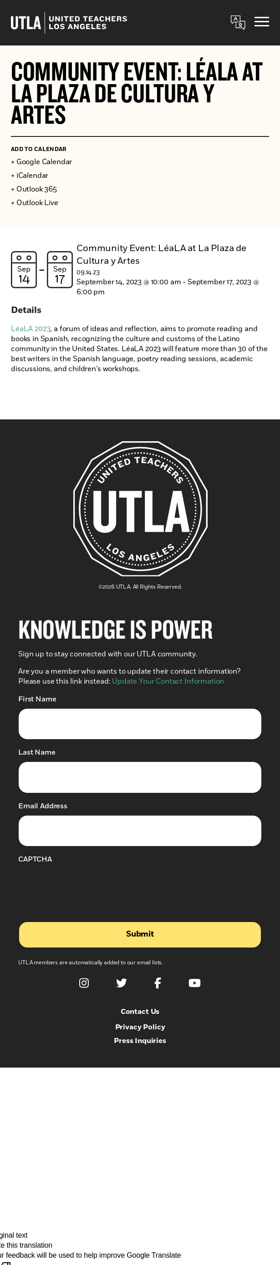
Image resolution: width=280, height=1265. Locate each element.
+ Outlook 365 (34, 189)
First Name (37, 699)
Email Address (42, 806)
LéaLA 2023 (30, 329)
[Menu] (262, 23)
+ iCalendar (29, 176)
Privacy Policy (140, 1027)
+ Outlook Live (34, 203)
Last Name (37, 752)
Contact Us (140, 1012)
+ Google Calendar (41, 162)
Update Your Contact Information (168, 681)
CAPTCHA (35, 859)
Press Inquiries (140, 1041)
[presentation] (87, 886)
